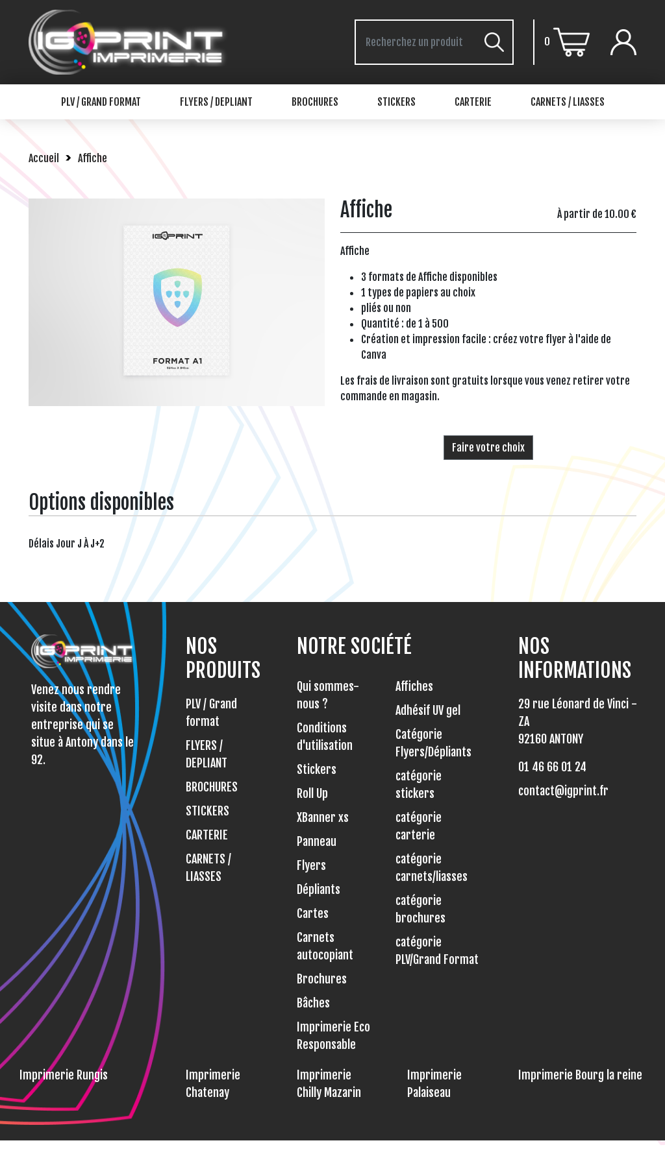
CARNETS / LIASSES (568, 101)
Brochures (322, 979)
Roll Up (312, 793)
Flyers (311, 865)
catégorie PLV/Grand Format (437, 951)
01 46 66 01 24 (552, 767)
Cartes (313, 913)
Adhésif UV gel (427, 710)
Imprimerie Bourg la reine (580, 1075)
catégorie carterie (418, 826)
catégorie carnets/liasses (431, 868)
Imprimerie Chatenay (213, 1084)
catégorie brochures (420, 909)
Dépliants (318, 889)
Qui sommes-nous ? (328, 695)
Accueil (44, 158)
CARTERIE (473, 101)
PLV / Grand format (101, 101)
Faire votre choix (488, 447)
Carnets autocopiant (325, 946)
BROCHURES (315, 101)
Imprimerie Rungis (63, 1075)
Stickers (316, 769)
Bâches (313, 1003)
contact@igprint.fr (563, 791)
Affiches (414, 686)
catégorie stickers (418, 785)
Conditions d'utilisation (325, 737)
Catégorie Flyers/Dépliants (433, 743)
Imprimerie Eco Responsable (333, 1036)
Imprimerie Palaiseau (434, 1084)
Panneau (316, 841)
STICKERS (396, 101)
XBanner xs (323, 817)
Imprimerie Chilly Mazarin (329, 1084)
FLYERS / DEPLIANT (216, 101)
